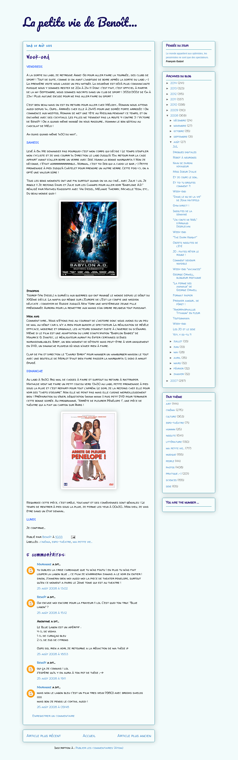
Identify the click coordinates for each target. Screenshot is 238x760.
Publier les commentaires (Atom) (99, 748)
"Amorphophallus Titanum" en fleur (186, 311)
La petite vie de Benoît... (80, 22)
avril (178, 358)
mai (176, 352)
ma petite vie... (82, 542)
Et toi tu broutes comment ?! (184, 184)
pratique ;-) (174, 473)
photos (170, 467)
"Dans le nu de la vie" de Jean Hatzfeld (187, 198)
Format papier (183, 295)
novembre (180, 126)
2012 (174, 94)
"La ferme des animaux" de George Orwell (185, 286)
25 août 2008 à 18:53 (52, 654)
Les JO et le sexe (184, 329)
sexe (168, 486)
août (177, 142)
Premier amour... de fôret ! (186, 302)
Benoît (41, 597)
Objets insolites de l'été (185, 244)
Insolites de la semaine (182, 212)
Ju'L (175, 147)
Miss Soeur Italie (184, 172)
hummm (170, 429)
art (168, 404)
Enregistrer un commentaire (53, 716)
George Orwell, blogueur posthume (187, 276)
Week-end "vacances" (187, 269)
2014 (174, 83)
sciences (171, 480)
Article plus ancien (134, 735)
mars (178, 363)
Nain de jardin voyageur (182, 164)
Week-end (179, 191)
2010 (174, 105)
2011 (173, 99)
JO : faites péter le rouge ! (186, 253)
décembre (180, 120)
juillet (178, 341)
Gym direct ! (181, 205)
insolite (171, 435)
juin (177, 347)
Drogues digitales (184, 152)
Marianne (44, 564)
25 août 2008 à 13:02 (52, 588)
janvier (179, 374)
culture (171, 416)
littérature (174, 442)
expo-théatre (61, 542)
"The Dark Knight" (185, 237)
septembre (181, 137)
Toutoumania (181, 318)
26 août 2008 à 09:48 (53, 707)
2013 (174, 88)
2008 (174, 115)
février (179, 368)
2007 (174, 381)
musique (171, 454)
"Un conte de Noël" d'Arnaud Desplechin (185, 223)
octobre (179, 131)
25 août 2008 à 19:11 (51, 678)
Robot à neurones (184, 157)
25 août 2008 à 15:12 (52, 613)
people (170, 461)
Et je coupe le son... (185, 177)
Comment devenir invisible (184, 261)
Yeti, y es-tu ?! (182, 334)
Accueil (89, 735)
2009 (174, 110)
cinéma (45, 542)
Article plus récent (43, 735)
